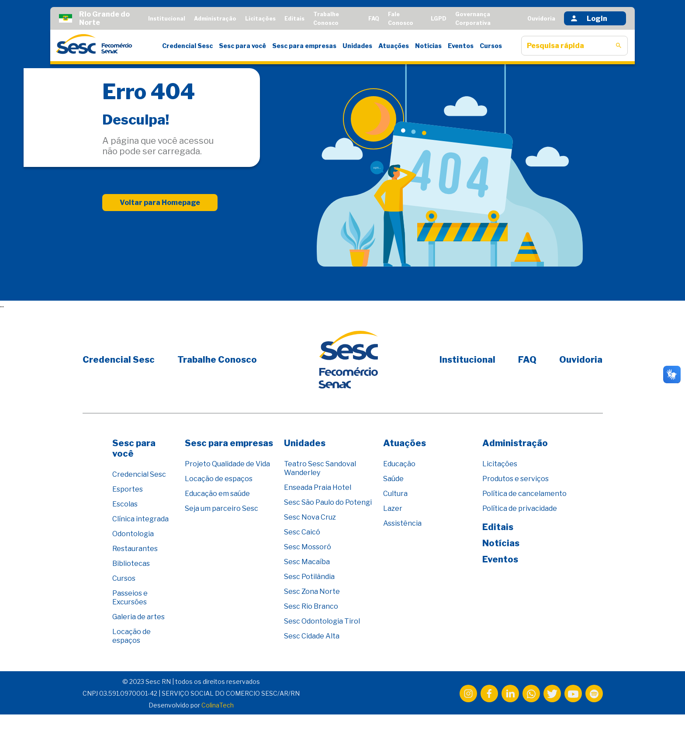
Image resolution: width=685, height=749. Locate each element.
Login (588, 18)
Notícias (428, 45)
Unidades (357, 45)
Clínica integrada (140, 519)
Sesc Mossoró (307, 547)
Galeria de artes (138, 617)
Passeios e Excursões (130, 597)
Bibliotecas (131, 563)
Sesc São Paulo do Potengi (328, 502)
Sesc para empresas (304, 45)
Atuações (393, 45)
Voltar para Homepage (160, 202)
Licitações (260, 18)
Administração (215, 18)
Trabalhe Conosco (217, 359)
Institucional (166, 18)
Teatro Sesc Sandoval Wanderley (320, 468)
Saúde (393, 479)
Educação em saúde (217, 493)
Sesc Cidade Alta (311, 636)
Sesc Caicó (302, 532)
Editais (294, 18)
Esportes (127, 489)
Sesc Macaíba (307, 562)
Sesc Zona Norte (312, 591)
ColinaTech (217, 705)
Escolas (125, 504)
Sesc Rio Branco (311, 606)
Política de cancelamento (524, 493)
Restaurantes (135, 548)
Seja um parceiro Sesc (221, 508)
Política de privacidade (519, 508)
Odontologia (133, 534)
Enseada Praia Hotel (317, 487)
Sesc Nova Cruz (310, 517)
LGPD (438, 18)
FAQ (373, 18)
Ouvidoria (541, 18)
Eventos (461, 45)
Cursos (491, 45)
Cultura (395, 493)
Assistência (402, 523)
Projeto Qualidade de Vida (227, 464)
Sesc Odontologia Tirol (322, 621)
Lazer (392, 508)
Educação (399, 464)
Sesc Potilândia (309, 576)
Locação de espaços (131, 636)
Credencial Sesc (187, 45)
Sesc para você (242, 45)
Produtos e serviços (515, 479)
